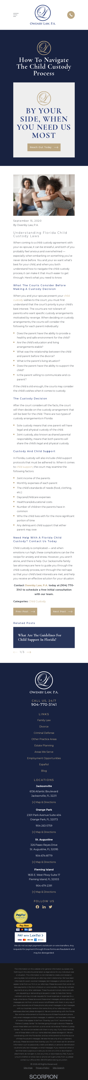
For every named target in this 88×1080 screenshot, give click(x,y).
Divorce (44, 726)
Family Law (44, 720)
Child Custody (37, 601)
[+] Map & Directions (44, 802)
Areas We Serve (44, 751)
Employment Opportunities (44, 758)
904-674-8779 (44, 855)
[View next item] (29, 652)
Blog (44, 770)
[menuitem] (28, 1068)
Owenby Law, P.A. (36, 585)
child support (24, 466)
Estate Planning (44, 745)
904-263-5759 (44, 825)
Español (44, 764)
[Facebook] (37, 906)
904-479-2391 (44, 885)
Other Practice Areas (44, 739)
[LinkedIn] (44, 906)
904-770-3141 (44, 704)
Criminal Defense (44, 733)
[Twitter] (50, 906)
